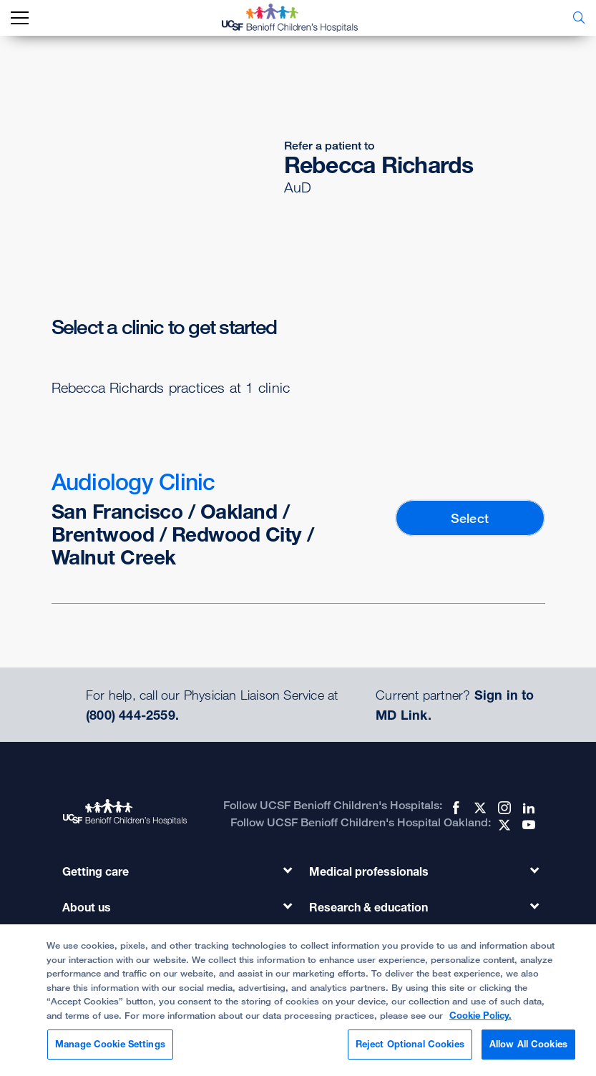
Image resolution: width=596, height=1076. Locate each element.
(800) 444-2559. (132, 715)
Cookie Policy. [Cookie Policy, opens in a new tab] (480, 1015)
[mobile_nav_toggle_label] (20, 18)
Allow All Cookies (528, 1044)
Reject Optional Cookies (410, 1044)
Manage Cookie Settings (110, 1044)
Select (470, 518)
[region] (298, 1000)
